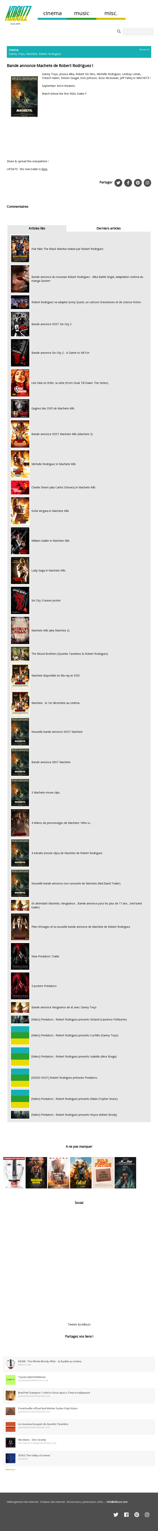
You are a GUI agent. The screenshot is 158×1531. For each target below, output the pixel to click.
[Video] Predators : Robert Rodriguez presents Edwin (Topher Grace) (74, 1099)
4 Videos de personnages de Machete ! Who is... (61, 823)
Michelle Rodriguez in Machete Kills (53, 464)
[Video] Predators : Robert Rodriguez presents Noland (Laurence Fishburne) (79, 1019)
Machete (31, 54)
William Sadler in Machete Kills (50, 540)
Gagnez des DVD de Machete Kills (52, 408)
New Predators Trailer (45, 956)
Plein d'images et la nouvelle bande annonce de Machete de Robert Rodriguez (80, 927)
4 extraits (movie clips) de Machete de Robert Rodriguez (66, 853)
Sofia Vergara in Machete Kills (50, 511)
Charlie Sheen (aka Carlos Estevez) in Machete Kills (63, 487)
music (81, 13)
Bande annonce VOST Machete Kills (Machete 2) (62, 434)
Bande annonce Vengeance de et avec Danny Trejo (63, 1007)
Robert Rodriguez (50, 54)
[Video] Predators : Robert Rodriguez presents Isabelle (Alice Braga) (74, 1056)
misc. (111, 13)
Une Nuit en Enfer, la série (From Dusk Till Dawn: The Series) (69, 383)
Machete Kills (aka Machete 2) (50, 630)
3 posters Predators (44, 986)
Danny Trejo (17, 54)
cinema (52, 13)
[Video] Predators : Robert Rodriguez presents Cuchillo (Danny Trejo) (74, 1035)
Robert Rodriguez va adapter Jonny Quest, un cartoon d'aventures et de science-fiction (86, 302)
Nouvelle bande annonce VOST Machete (57, 732)
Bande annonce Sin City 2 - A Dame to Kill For (60, 353)
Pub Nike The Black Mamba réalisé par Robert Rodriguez (67, 249)
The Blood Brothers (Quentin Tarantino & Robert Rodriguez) (69, 654)
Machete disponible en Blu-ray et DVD (55, 675)
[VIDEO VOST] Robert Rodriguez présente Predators (64, 1077)
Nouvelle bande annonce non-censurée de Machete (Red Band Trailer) (76, 883)
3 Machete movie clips (45, 792)
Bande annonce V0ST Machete (51, 762)
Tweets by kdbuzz (79, 1324)
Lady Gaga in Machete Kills (48, 570)
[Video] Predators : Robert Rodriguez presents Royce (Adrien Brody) (74, 1115)
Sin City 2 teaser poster (46, 600)
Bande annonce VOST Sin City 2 (51, 324)
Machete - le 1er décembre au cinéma (55, 703)
